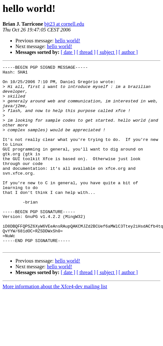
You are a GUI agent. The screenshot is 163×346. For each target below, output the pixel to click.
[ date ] (68, 52)
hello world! (67, 40)
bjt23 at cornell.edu (64, 24)
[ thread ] (86, 52)
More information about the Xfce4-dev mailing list (55, 323)
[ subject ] (107, 52)
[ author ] (128, 52)
